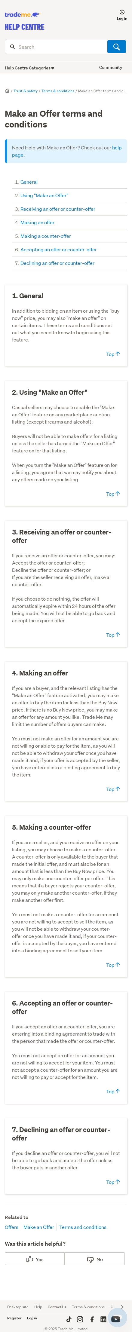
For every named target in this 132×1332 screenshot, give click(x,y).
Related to (16, 1217)
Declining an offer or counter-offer (57, 263)
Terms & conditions (57, 90)
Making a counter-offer (45, 236)
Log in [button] (32, 1318)
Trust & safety (26, 90)
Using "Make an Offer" (44, 195)
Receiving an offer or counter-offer (57, 209)
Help (38, 1306)
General (29, 182)
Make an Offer (38, 1227)
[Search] (66, 46)
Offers (11, 1227)
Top (113, 354)
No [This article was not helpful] (100, 1259)
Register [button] (14, 1318)
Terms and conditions (82, 1227)
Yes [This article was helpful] (40, 1259)
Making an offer (37, 222)
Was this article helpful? (35, 1243)
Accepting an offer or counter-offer (58, 249)
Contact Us (57, 1306)
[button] (118, 14)
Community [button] (110, 67)
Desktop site (18, 1306)
